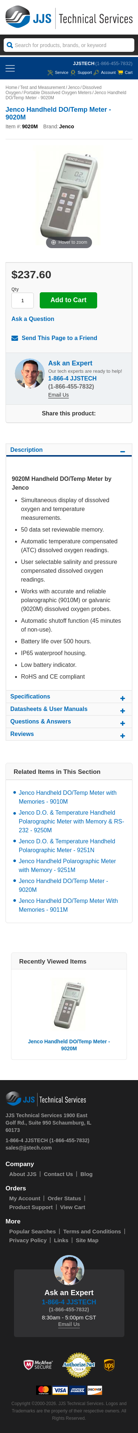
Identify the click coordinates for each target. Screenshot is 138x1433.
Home (11, 87)
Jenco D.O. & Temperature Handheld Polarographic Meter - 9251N (67, 845)
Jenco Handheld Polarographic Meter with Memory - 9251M (67, 865)
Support (81, 72)
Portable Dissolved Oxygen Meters (58, 92)
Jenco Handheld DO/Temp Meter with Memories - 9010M (68, 797)
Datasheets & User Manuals (69, 710)
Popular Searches (32, 1231)
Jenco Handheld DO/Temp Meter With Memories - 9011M (68, 905)
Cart (124, 72)
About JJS (22, 1174)
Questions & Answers (69, 723)
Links (61, 1240)
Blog (86, 1174)
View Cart (72, 1207)
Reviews (69, 735)
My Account (24, 1198)
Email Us (58, 395)
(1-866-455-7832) (113, 63)
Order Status (64, 1198)
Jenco (73, 87)
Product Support (31, 1207)
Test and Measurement (42, 87)
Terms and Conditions (92, 1231)
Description (69, 451)
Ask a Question (32, 319)
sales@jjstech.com (29, 1148)
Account (104, 72)
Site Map (87, 1240)
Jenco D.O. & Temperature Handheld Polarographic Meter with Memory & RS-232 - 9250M (71, 821)
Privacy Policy (28, 1240)
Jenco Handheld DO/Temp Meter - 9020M (63, 885)
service (57, 72)
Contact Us (58, 1174)
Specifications (69, 698)
